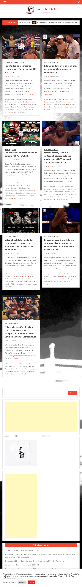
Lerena (14, 190)
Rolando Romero (16, 106)
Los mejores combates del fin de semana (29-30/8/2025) (23, 549)
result (66, 106)
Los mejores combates (26, 190)
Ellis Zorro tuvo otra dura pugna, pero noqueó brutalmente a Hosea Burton (60, 69)
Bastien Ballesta (19, 185)
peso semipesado (60, 104)
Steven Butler (32, 192)
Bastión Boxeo (46, 8)
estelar (52, 101)
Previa (14, 149)
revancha (30, 280)
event (26, 275)
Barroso (17, 99)
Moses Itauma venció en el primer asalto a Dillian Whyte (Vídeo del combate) (30, 567)
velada (34, 283)
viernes (24, 109)
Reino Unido (58, 106)
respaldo (9, 280)
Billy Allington (9, 273)
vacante (28, 283)
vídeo (19, 373)
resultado (73, 106)
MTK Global (22, 278)
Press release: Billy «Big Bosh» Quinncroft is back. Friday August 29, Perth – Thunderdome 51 (36, 560)
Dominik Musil (68, 273)
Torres (18, 109)
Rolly (25, 106)
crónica (66, 99)
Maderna (15, 104)
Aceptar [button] (31, 582)
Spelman (58, 199)
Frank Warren (60, 101)
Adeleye (47, 273)
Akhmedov (8, 182)
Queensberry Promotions (67, 193)
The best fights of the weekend (16, 195)
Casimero (14, 187)
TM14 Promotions (17, 283)
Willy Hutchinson (19, 112)
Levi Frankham (27, 367)
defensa (61, 188)
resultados (31, 104)
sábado (31, 106)
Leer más (29, 94)
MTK (14, 278)
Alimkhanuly (9, 99)
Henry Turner (67, 275)
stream (12, 373)
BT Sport (60, 99)
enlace (26, 365)
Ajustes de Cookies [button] (9, 582)
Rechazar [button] (22, 582)
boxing (30, 99)
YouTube (9, 285)
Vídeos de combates (11, 236)
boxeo (24, 99)
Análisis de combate (11, 62)
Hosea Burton (71, 101)
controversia (17, 101)
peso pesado (57, 278)
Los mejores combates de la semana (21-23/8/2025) (22, 564)
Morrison (68, 191)
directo (28, 362)
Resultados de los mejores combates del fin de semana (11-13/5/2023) (21, 69)
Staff (6, 76)
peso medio (53, 193)
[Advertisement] (41, 416)
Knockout (48, 104)
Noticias (22, 62)
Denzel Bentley (71, 188)
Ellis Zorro (26, 101)
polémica (23, 104)
